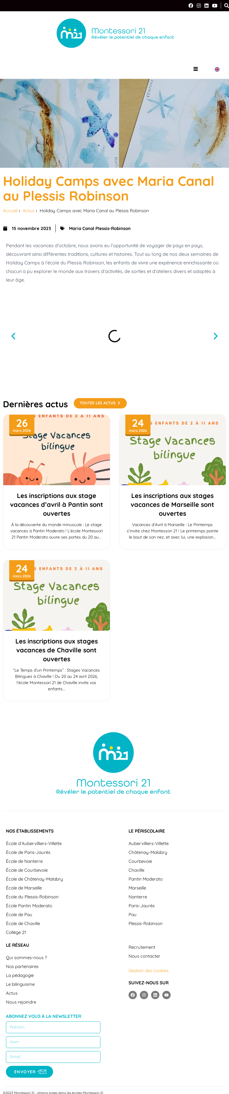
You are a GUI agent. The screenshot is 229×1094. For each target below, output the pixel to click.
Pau (133, 914)
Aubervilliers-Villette (149, 843)
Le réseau (17, 945)
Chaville (136, 870)
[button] (13, 336)
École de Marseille (24, 888)
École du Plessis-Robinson (32, 897)
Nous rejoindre (21, 1002)
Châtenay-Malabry (148, 852)
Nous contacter (144, 956)
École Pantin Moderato (29, 905)
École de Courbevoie (27, 870)
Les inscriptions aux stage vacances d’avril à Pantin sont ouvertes (56, 504)
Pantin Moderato (146, 879)
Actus (11, 993)
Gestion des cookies (149, 970)
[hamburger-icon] (195, 69)
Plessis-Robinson (146, 923)
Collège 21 (16, 932)
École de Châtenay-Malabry (34, 879)
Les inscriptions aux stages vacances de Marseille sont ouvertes (172, 504)
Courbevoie (140, 861)
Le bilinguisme (20, 984)
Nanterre (138, 897)
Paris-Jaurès (142, 905)
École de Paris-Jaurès (28, 852)
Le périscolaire (147, 831)
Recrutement (142, 947)
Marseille (137, 888)
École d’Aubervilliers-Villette (34, 843)
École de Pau (19, 914)
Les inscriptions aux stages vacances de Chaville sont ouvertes (56, 650)
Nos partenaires (22, 966)
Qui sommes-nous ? (26, 957)
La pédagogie (20, 975)
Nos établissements (30, 831)
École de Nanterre (24, 861)
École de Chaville (23, 923)
